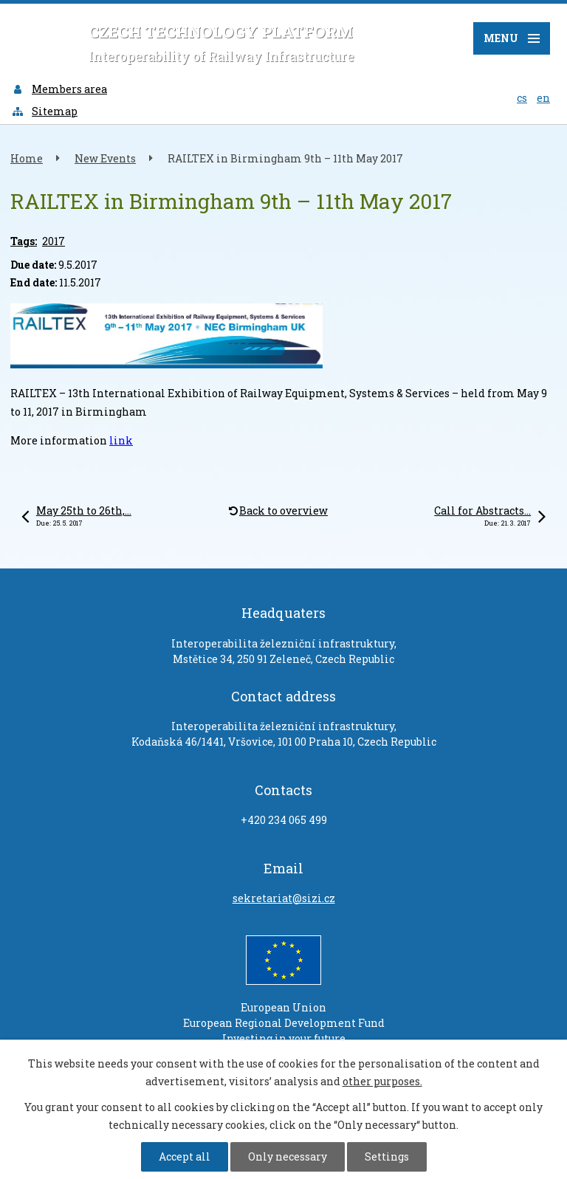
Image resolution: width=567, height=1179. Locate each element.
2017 (53, 241)
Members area (59, 89)
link (121, 440)
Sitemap (44, 111)
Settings (387, 1156)
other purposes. (382, 1081)
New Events (105, 158)
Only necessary (287, 1156)
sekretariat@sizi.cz (284, 898)
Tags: (23, 241)
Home (26, 158)
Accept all (184, 1156)
